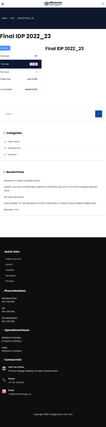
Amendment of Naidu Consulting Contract (22, 180)
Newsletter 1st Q (11, 209)
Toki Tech (68, 414)
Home (4, 18)
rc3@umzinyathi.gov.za (19, 394)
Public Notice (13, 141)
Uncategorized (14, 148)
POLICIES (9, 281)
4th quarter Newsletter (14, 197)
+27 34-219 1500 (16, 382)
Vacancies (12, 154)
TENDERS (9, 270)
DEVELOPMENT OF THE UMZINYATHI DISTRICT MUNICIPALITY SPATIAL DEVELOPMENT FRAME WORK (50, 203)
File (12, 18)
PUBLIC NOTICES (13, 259)
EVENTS (9, 264)
